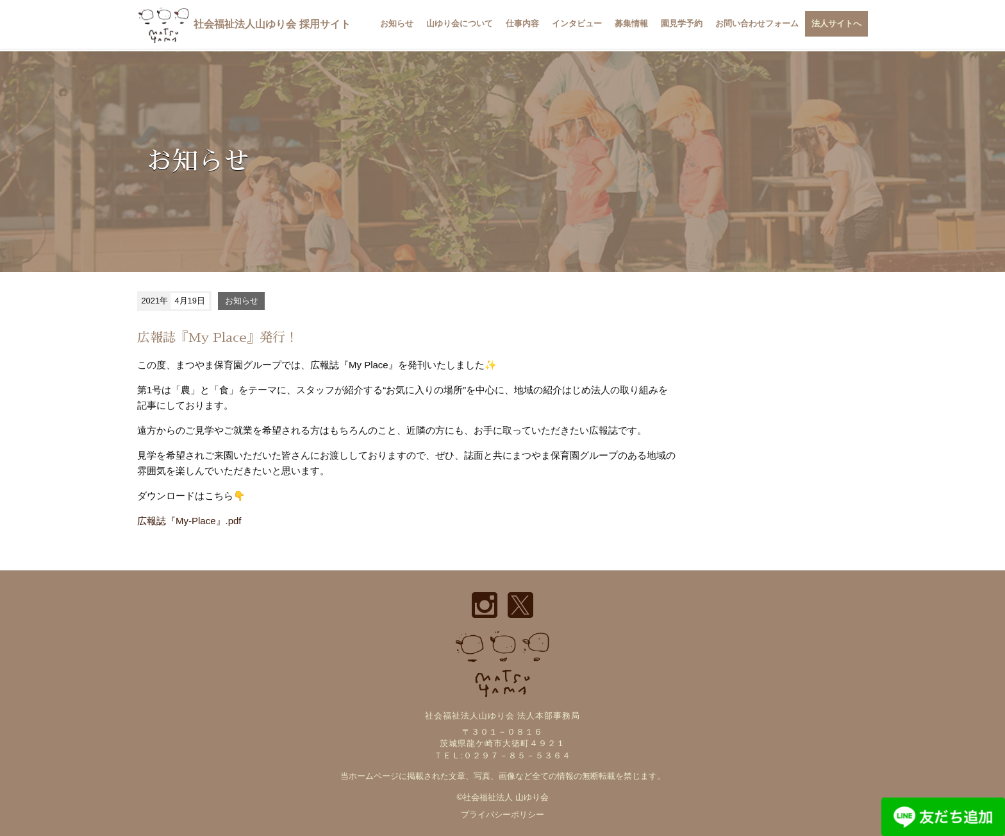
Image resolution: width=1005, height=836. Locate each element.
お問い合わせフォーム (757, 23)
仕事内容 (522, 23)
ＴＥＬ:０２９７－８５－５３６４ (503, 755)
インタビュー (577, 23)
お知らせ (396, 23)
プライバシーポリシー (502, 814)
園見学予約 (681, 23)
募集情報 (631, 23)
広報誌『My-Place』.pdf (189, 520)
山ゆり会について (459, 23)
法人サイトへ (836, 23)
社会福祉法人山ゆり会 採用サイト (244, 24)
